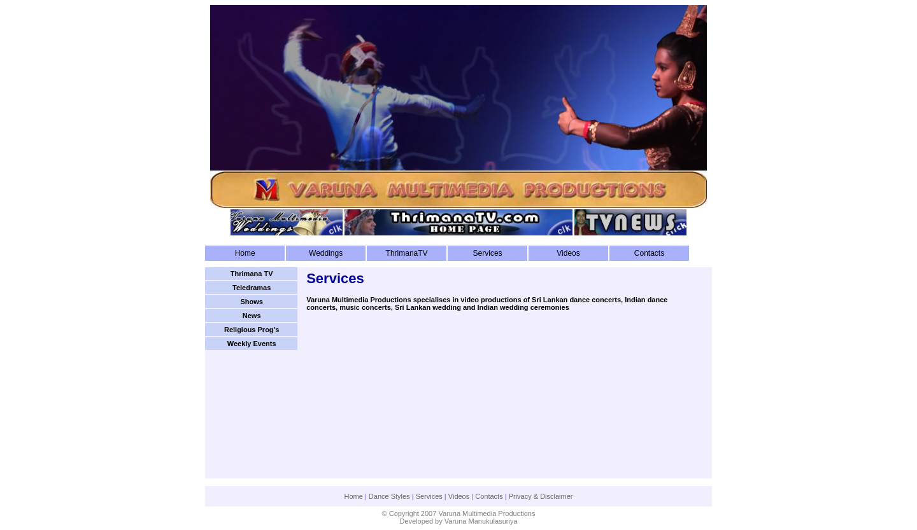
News (252, 315)
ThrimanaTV (407, 253)
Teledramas (251, 287)
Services (487, 253)
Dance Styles (389, 496)
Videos (568, 253)
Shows (251, 301)
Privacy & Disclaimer (541, 496)
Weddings (326, 253)
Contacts (649, 253)
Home (245, 253)
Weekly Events (251, 343)
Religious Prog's (251, 329)
